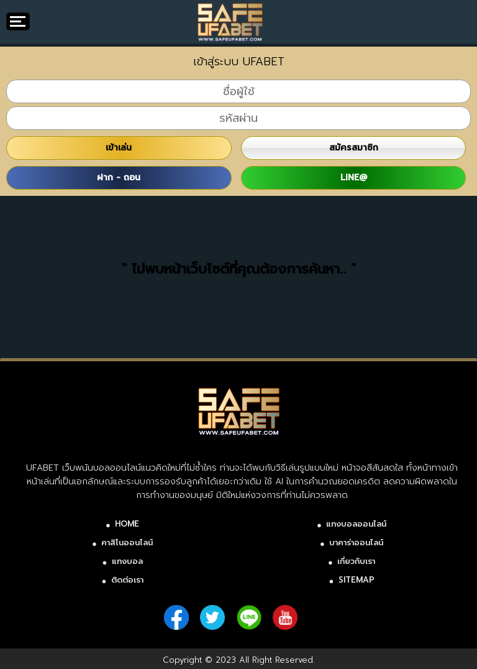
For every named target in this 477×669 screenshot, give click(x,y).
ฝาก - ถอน (118, 177)
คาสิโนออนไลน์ (127, 542)
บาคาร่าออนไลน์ (356, 542)
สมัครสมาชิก (353, 147)
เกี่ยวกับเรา (356, 561)
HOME (127, 524)
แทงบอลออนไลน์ (356, 524)
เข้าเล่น (119, 147)
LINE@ (353, 177)
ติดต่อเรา (127, 580)
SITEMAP (356, 580)
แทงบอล (127, 561)
